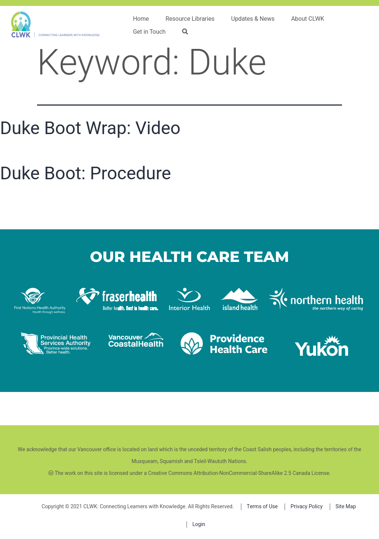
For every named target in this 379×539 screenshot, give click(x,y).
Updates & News (253, 18)
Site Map (346, 506)
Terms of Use (262, 506)
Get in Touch (149, 31)
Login (198, 524)
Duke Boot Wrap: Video (90, 128)
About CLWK (307, 18)
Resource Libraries (189, 18)
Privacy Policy (306, 506)
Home (141, 18)
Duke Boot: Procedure (85, 173)
